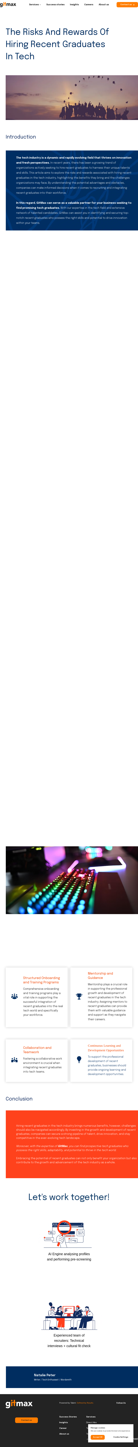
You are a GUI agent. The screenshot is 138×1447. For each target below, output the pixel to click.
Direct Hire (91, 1422)
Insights (74, 5)
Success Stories (68, 1416)
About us (104, 5)
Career (63, 1428)
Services (34, 5)
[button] (43, 980)
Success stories (55, 5)
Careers (88, 5)
